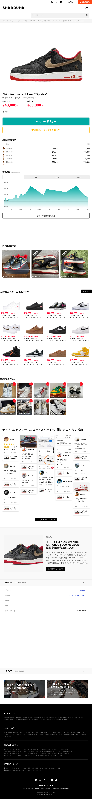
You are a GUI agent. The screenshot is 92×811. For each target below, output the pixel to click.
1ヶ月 (57, 177)
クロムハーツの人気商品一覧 (61, 753)
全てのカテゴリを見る (44, 755)
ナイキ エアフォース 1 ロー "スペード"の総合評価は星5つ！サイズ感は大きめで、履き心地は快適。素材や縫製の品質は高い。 (10, 447)
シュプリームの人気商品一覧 (11, 753)
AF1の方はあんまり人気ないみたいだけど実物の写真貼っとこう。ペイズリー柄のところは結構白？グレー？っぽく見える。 (28, 456)
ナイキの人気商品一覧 (48, 751)
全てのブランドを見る (57, 755)
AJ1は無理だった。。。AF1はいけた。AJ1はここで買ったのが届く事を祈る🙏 (63, 462)
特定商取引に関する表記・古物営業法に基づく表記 (17, 719)
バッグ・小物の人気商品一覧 (11, 751)
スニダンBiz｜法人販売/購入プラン (64, 717)
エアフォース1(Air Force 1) (76, 595)
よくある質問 (7, 734)
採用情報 (64, 719)
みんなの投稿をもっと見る (46, 519)
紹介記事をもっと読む (55, 569)
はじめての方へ (8, 732)
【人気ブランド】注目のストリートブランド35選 (17, 768)
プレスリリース (79, 717)
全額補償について (32, 734)
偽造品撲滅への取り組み (22, 717)
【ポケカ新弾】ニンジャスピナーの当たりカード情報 (45, 768)
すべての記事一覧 (36, 770)
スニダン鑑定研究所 (9, 717)
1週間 (35, 177)
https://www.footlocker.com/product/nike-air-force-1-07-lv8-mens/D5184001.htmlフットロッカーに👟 (46, 479)
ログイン (70, 2)
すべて (13, 177)
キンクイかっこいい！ (63, 487)
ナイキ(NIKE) (81, 590)
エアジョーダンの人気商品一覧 (63, 751)
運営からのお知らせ (43, 734)
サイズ (4, 112)
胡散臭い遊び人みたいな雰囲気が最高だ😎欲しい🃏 (81, 446)
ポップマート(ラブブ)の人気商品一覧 (14, 755)
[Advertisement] (46, 229)
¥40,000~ (46, 121)
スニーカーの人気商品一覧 (31, 749)
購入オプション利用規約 (62, 734)
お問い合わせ (7, 736)
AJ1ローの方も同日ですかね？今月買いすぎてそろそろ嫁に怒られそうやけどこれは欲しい (10, 473)
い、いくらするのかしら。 (10, 498)
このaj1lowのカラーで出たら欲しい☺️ (81, 501)
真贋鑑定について (18, 732)
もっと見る (86, 291)
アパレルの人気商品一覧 (46, 749)
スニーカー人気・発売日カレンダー (13, 749)
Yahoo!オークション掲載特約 (78, 734)
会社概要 (58, 719)
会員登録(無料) (85, 2)
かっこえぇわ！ (80, 470)
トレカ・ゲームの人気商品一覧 (62, 749)
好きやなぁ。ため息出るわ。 (28, 481)
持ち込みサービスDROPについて (76, 732)
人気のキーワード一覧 (31, 755)
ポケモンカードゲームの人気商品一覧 (30, 751)
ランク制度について (29, 732)
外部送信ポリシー (37, 719)
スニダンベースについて (36, 717)
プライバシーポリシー (49, 719)
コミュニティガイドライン (19, 734)
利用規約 (52, 734)
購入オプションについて (59, 732)
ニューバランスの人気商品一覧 (28, 753)
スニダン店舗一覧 (49, 717)
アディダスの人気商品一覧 (45, 753)
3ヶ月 (79, 177)
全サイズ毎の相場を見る (46, 216)
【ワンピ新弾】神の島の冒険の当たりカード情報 (17, 770)
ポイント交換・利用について (44, 732)
